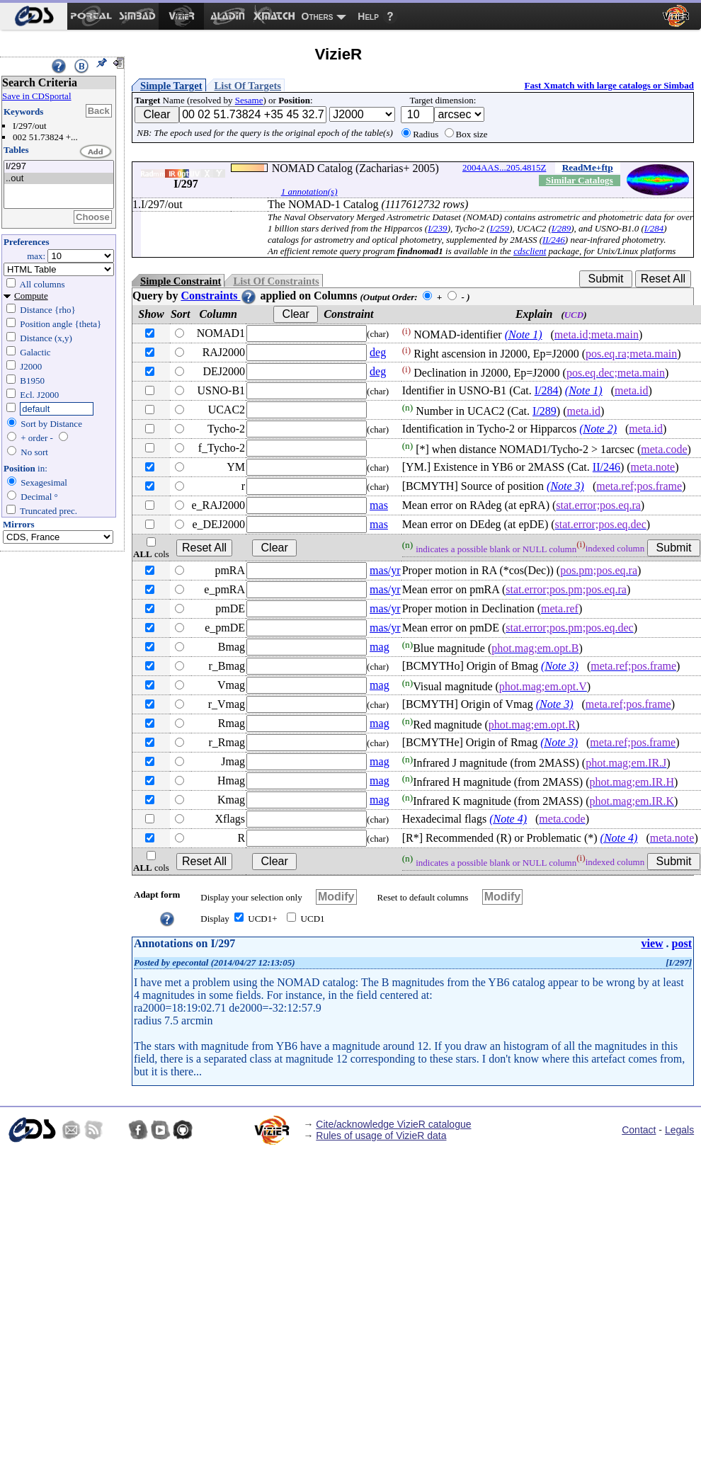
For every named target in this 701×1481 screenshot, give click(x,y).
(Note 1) (523, 334)
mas (379, 505)
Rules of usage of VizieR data (381, 1135)
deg (378, 352)
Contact (639, 1130)
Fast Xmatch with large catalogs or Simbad (609, 85)
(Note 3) (565, 486)
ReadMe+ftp (587, 167)
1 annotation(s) (309, 191)
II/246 (553, 239)
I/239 (437, 228)
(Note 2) (598, 429)
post (682, 943)
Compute (31, 295)
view (652, 943)
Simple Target (171, 85)
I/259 (499, 228)
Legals (679, 1130)
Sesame (249, 100)
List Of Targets (248, 85)
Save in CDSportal (37, 96)
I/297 (58, 167)
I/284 (653, 228)
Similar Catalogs (579, 180)
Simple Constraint (180, 281)
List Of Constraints (276, 281)
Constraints (219, 296)
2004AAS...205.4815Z (504, 167)
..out (58, 179)
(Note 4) (508, 819)
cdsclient (529, 251)
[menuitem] (33, 16)
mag (379, 647)
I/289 (561, 228)
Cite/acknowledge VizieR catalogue (393, 1124)
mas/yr (385, 570)
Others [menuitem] (318, 16)
